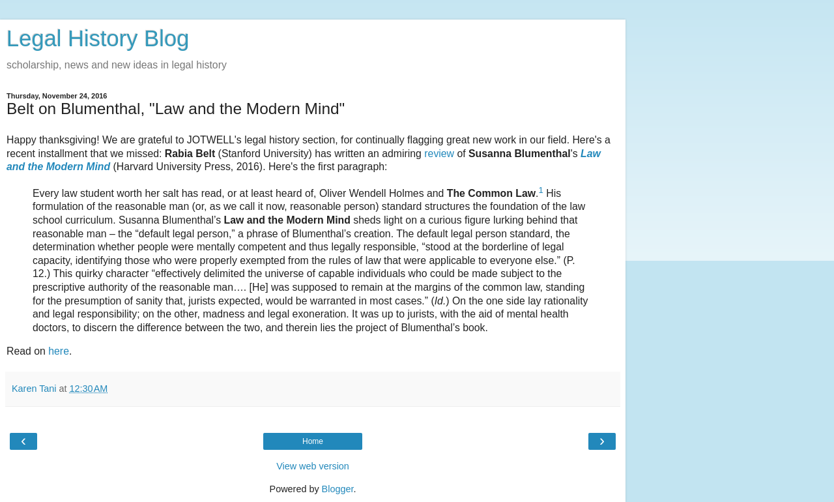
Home (312, 441)
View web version (312, 466)
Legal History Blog (98, 38)
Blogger (338, 489)
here (58, 351)
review (439, 153)
